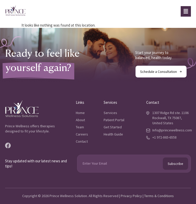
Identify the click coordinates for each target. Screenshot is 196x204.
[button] (186, 11)
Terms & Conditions (159, 196)
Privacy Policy (131, 196)
